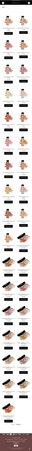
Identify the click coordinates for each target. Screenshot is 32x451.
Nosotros (16, 439)
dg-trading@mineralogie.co (11, 441)
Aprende (25, 439)
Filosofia (20, 439)
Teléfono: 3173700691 (21, 441)
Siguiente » (18, 424)
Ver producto (8, 33)
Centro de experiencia (9, 439)
